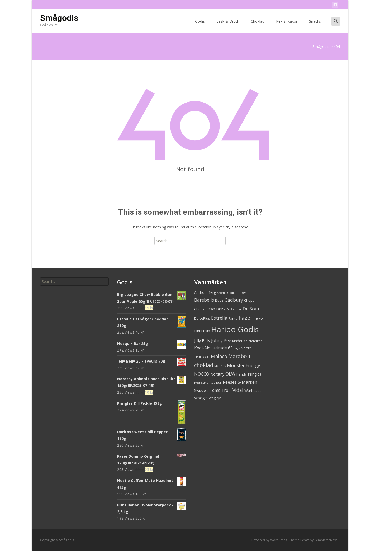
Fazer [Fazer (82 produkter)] (246, 317)
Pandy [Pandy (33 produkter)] (241, 374)
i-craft (305, 540)
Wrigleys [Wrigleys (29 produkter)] (215, 398)
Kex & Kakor (286, 26)
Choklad (257, 26)
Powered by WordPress (269, 540)
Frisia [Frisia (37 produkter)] (205, 330)
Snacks (315, 26)
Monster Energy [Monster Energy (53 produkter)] (243, 365)
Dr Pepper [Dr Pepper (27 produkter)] (233, 309)
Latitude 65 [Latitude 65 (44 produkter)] (222, 348)
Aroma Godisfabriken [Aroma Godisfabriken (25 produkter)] (232, 293)
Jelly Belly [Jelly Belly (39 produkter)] (202, 340)
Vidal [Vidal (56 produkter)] (237, 390)
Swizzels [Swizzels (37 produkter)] (201, 390)
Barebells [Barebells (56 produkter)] (204, 300)
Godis (200, 26)
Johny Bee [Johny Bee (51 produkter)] (221, 340)
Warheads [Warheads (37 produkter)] (253, 390)
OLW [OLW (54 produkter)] (230, 374)
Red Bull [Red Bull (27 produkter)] (216, 382)
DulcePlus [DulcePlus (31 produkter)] (202, 318)
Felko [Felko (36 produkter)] (258, 318)
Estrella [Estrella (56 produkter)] (219, 318)
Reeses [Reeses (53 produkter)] (230, 382)
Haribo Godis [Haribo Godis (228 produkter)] (235, 329)
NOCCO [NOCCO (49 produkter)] (201, 374)
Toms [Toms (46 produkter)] (215, 390)
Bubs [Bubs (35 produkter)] (219, 300)
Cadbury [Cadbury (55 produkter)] (234, 300)
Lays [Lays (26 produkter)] (237, 348)
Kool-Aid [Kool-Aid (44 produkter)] (202, 348)
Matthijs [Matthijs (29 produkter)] (220, 366)
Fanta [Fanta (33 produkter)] (233, 318)
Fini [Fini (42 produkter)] (197, 330)
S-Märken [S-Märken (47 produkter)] (247, 382)
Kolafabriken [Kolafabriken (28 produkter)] (253, 341)
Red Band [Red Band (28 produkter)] (201, 382)
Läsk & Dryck (227, 26)
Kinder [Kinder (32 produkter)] (237, 340)
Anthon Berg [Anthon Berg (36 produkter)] (205, 292)
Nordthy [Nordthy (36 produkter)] (217, 374)
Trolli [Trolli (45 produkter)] (226, 390)
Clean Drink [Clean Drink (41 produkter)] (215, 308)
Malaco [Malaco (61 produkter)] (219, 356)
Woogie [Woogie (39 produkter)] (201, 397)
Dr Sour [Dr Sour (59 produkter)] (251, 308)
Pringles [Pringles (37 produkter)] (254, 374)
